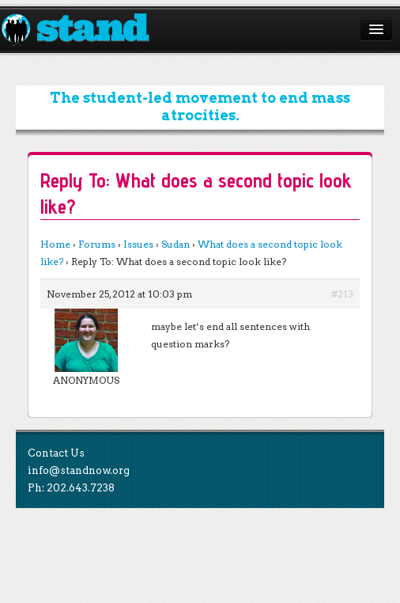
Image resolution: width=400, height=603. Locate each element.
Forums (96, 244)
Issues (138, 244)
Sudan (175, 244)
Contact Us (56, 453)
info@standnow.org (79, 470)
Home (55, 244)
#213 (342, 294)
